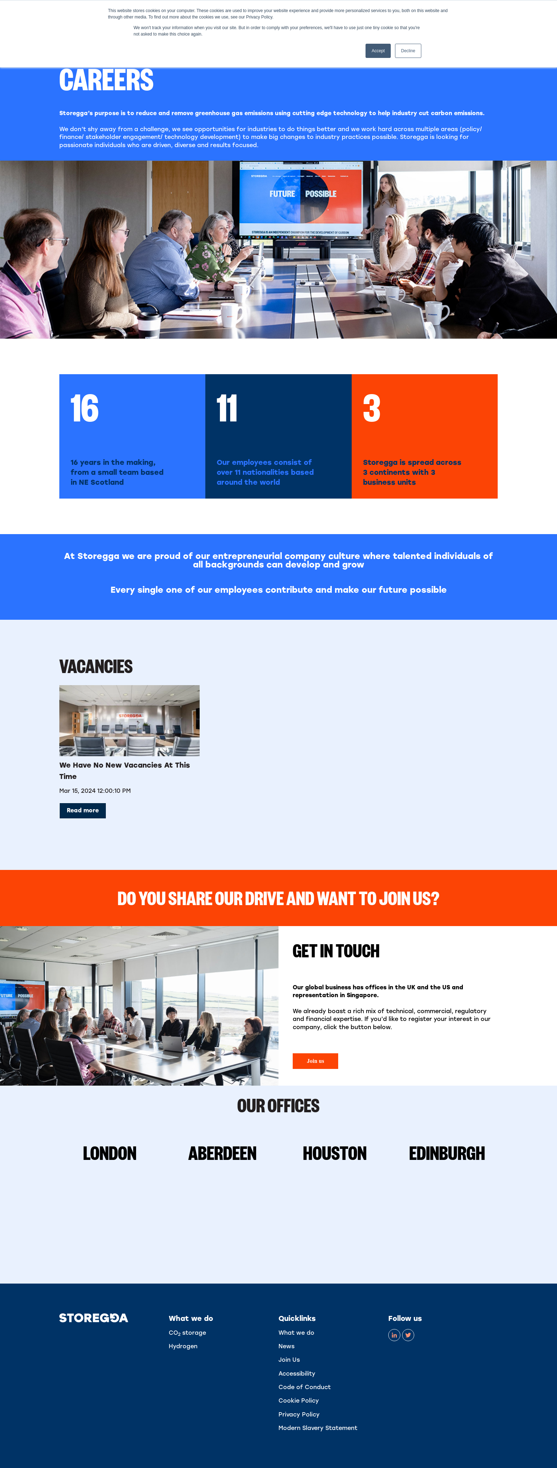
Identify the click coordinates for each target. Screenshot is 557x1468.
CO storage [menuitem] (187, 1332)
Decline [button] (408, 50)
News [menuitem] (286, 1346)
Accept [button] (378, 50)
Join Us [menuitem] (289, 1359)
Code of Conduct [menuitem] (304, 1387)
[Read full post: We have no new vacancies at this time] (129, 720)
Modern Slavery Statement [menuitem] (317, 1428)
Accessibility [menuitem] (296, 1373)
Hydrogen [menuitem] (183, 1346)
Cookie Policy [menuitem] (298, 1400)
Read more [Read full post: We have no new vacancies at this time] (83, 810)
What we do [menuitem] (296, 1332)
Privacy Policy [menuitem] (299, 1414)
